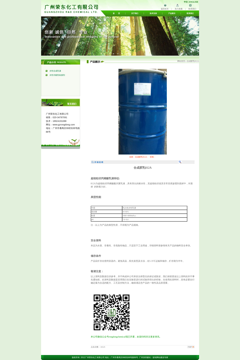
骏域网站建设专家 (160, 357)
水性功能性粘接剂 (57, 75)
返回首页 (165, 9)
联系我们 (192, 9)
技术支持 (153, 13)
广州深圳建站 (145, 357)
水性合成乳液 (55, 71)
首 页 (116, 13)
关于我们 (134, 13)
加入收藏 (178, 9)
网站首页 (181, 61)
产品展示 (171, 13)
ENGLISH (193, 2)
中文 (186, 2)
